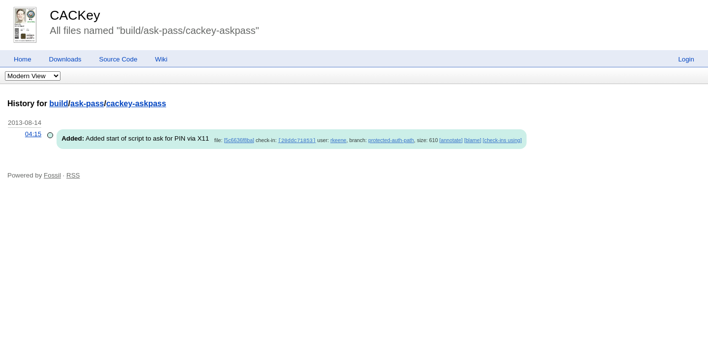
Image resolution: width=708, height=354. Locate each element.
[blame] (472, 140)
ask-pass (87, 103)
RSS (73, 174)
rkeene (338, 140)
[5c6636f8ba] (239, 140)
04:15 (33, 134)
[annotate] (451, 140)
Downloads (65, 59)
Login (686, 59)
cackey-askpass (136, 103)
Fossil (52, 174)
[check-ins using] (502, 140)
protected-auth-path (391, 140)
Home (22, 59)
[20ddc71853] (297, 140)
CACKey (75, 15)
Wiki (161, 59)
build (58, 103)
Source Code (118, 59)
